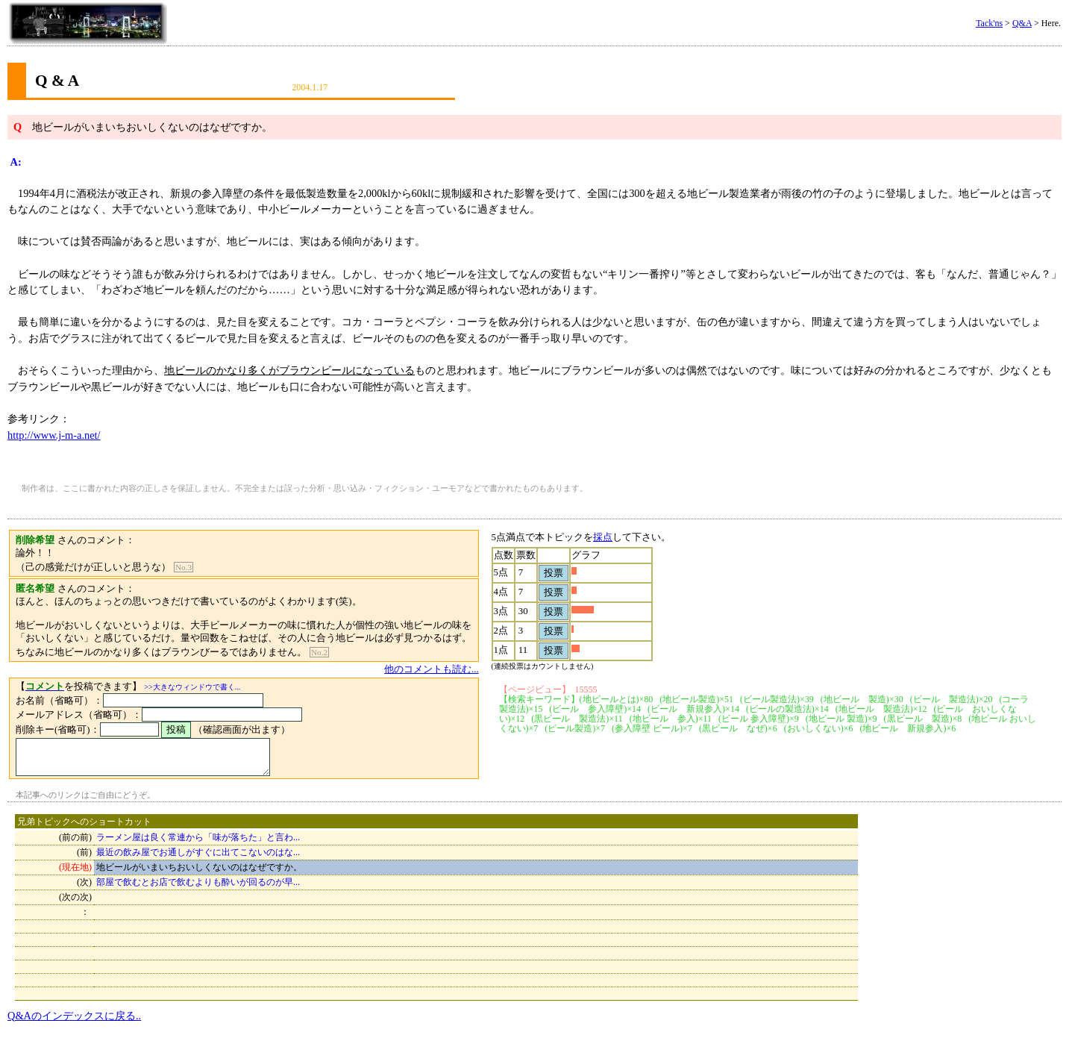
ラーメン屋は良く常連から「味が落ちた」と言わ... (198, 844)
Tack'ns (989, 23)
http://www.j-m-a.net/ (54, 435)
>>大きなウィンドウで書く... (192, 687)
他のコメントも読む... (447, 669)
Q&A (1022, 23)
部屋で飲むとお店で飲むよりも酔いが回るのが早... (198, 889)
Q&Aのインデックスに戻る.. (74, 1022)
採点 (618, 537)
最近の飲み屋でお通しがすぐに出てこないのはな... (198, 859)
